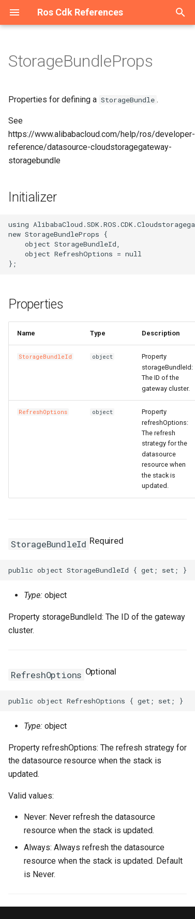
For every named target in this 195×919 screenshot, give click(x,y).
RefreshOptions (43, 412)
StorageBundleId (45, 356)
